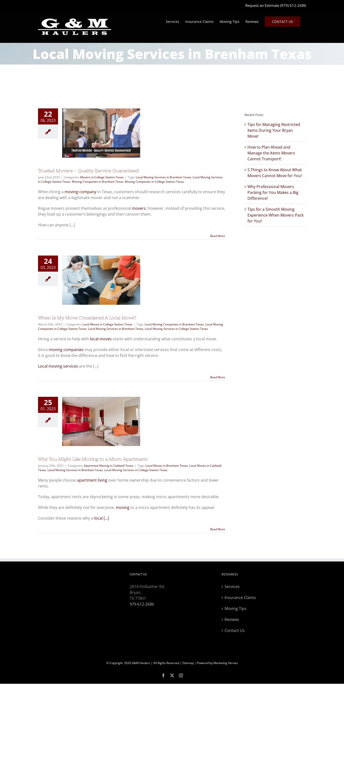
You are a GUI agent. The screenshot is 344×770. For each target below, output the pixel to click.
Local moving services (58, 366)
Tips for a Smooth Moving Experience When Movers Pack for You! (275, 215)
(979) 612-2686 (293, 5)
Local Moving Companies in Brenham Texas (174, 324)
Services (232, 586)
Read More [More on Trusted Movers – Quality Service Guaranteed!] (217, 236)
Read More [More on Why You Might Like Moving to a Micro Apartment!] (217, 529)
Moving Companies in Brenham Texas (97, 182)
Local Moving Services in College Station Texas (176, 329)
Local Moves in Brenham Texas (167, 466)
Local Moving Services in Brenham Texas (163, 177)
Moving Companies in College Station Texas (154, 182)
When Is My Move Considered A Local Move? (87, 317)
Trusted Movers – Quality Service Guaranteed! (88, 170)
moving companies (66, 349)
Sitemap (188, 663)
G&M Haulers (141, 663)
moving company (80, 191)
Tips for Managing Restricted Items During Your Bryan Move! (273, 130)
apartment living (92, 480)
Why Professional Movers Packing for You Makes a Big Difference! (272, 192)
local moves (101, 339)
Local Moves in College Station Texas (107, 324)
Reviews (232, 619)
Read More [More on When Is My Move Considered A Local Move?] (217, 377)
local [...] (101, 518)
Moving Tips (235, 608)
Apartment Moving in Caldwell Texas (108, 466)
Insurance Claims (240, 597)
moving (122, 507)
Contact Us (235, 630)
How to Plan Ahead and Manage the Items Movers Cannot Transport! (271, 153)
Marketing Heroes (225, 663)
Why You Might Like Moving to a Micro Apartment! (93, 459)
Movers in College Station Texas (102, 177)
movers (139, 208)
